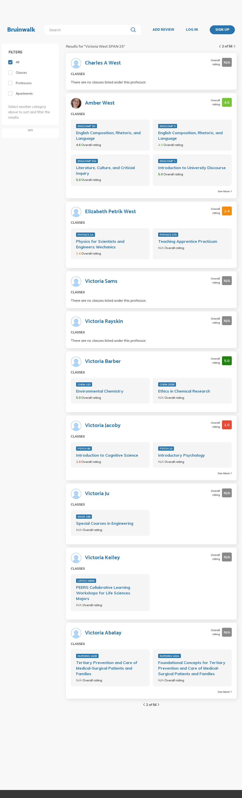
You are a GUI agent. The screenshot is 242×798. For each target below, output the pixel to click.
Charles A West (103, 63)
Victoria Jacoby (103, 426)
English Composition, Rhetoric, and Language (108, 135)
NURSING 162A (169, 656)
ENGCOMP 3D (86, 126)
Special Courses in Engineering (104, 523)
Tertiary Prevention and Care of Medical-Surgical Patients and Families (106, 668)
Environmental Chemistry (99, 391)
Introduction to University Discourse (192, 167)
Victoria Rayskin (104, 322)
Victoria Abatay (103, 633)
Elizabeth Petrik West (110, 212)
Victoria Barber (103, 362)
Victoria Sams (101, 281)
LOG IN (192, 30)
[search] (87, 30)
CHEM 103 (84, 384)
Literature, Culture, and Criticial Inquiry (105, 170)
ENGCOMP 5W (87, 161)
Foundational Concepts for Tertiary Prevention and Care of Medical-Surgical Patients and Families (191, 668)
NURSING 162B (87, 656)
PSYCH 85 (84, 448)
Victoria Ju (97, 494)
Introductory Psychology (181, 455)
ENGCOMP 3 (167, 126)
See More (225, 191)
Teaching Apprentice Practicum (187, 241)
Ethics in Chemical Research (184, 391)
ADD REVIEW (163, 30)
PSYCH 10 (166, 448)
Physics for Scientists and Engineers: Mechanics (100, 244)
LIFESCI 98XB (86, 580)
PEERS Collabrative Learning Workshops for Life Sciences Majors (103, 593)
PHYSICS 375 (168, 234)
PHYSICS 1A (85, 234)
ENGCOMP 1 (167, 161)
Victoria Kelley (102, 558)
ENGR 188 (84, 516)
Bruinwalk (21, 30)
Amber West (100, 103)
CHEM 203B (167, 384)
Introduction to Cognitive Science (107, 455)
